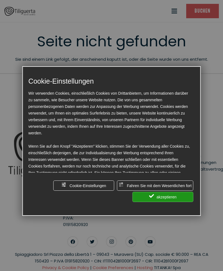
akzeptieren (163, 196)
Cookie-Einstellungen (83, 185)
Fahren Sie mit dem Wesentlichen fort (155, 185)
